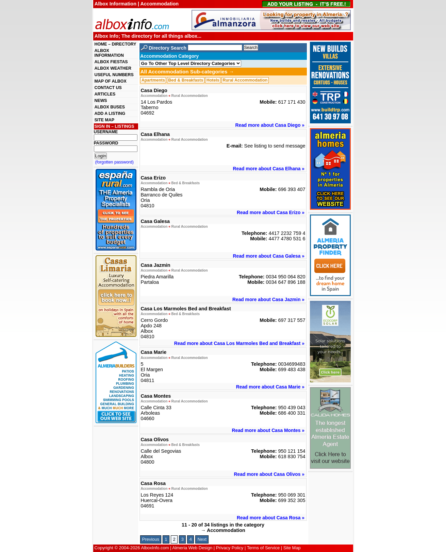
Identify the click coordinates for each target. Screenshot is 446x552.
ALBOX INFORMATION (109, 53)
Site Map (292, 547)
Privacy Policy (230, 547)
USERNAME (106, 132)
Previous (150, 539)
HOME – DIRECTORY (115, 44)
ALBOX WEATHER (113, 68)
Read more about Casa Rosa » (270, 517)
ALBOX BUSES (110, 107)
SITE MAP (104, 120)
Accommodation (154, 96)
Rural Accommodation (244, 80)
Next (202, 539)
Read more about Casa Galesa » (268, 256)
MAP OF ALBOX (111, 81)
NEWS (101, 100)
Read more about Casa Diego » (269, 125)
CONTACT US (108, 87)
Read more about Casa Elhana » (268, 168)
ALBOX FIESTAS (111, 61)
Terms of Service (263, 547)
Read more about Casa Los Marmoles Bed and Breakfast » (239, 343)
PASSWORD (106, 143)
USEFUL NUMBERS (114, 74)
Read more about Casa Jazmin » (268, 299)
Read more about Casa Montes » (268, 430)
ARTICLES (105, 94)
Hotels (213, 80)
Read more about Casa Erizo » (270, 212)
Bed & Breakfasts (185, 80)
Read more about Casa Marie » (270, 387)
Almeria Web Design (192, 547)
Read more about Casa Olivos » (269, 474)
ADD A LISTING (110, 113)
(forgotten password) (114, 162)
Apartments (153, 80)
